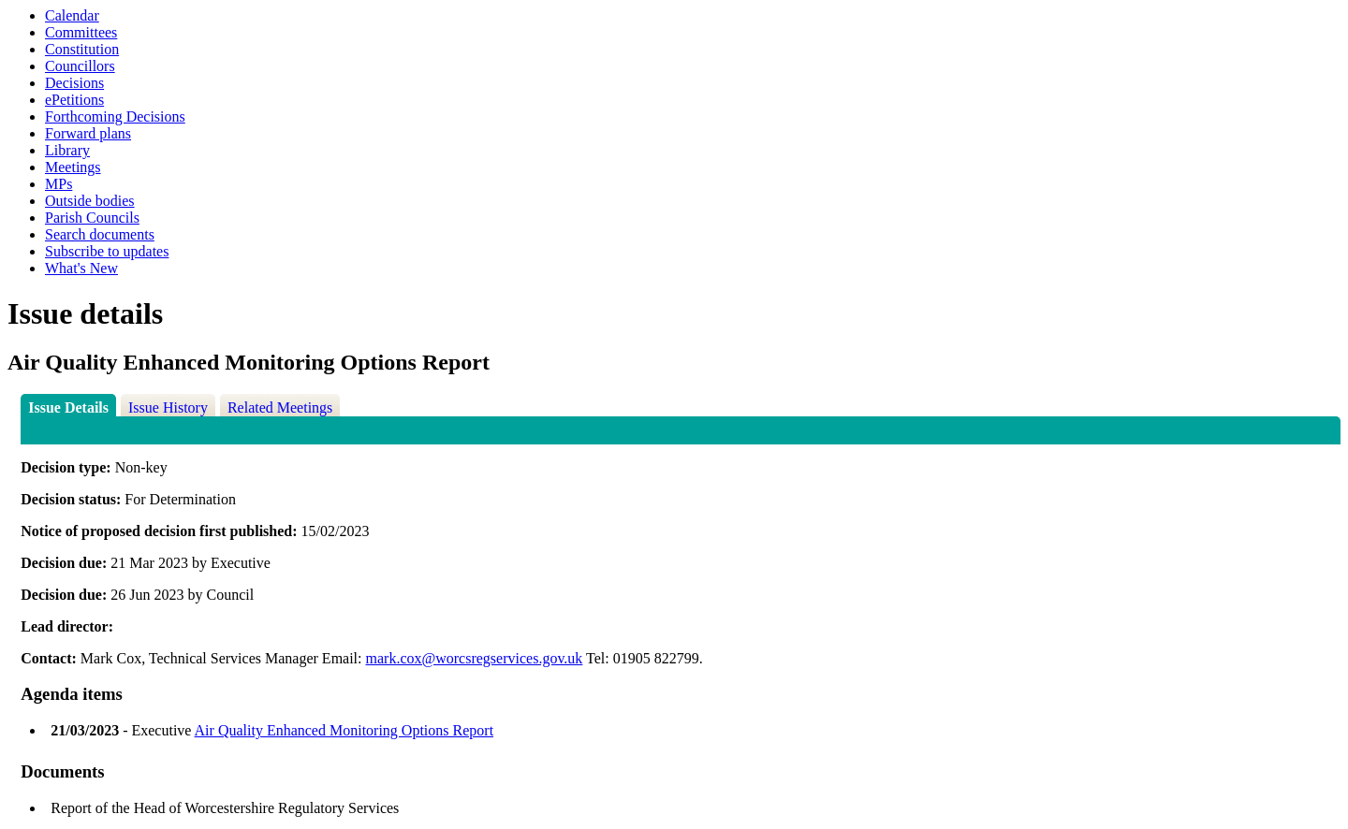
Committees (81, 32)
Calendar (72, 15)
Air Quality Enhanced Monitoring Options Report (344, 730)
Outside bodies (90, 201)
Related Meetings (279, 407)
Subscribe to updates (106, 251)
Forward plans (88, 133)
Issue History (168, 407)
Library (67, 150)
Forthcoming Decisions (115, 116)
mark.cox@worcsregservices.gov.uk (474, 658)
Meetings (73, 167)
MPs (58, 184)
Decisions (74, 83)
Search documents (99, 234)
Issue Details (68, 407)
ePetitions (74, 100)
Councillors (80, 66)
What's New (81, 268)
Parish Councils (92, 217)
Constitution (82, 49)
